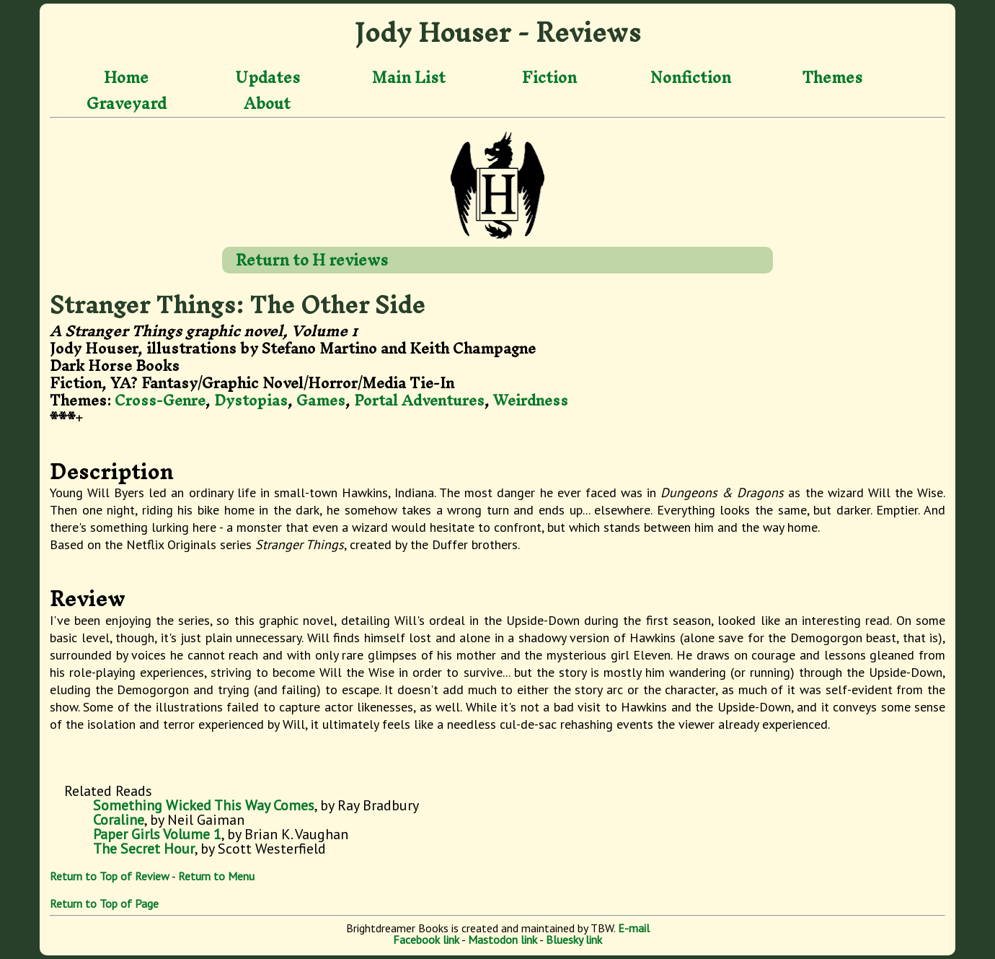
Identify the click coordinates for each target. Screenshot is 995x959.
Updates (267, 77)
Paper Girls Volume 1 (157, 834)
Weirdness (530, 400)
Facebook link (426, 939)
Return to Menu (216, 876)
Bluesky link (574, 939)
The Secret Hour (144, 848)
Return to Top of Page (104, 903)
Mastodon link (502, 939)
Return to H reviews (312, 260)
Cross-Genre (160, 400)
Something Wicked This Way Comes (203, 805)
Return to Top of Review (109, 876)
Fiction (549, 77)
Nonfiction (690, 77)
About (267, 103)
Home (126, 77)
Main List (409, 77)
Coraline (118, 819)
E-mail (634, 928)
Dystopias (251, 400)
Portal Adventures (419, 400)
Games (320, 400)
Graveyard (127, 103)
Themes (832, 77)
